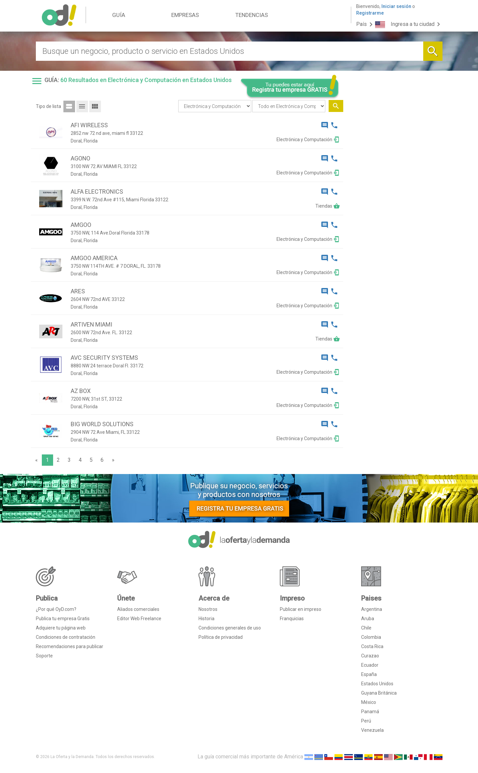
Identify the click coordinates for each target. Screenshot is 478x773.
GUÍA (118, 15)
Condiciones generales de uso (230, 627)
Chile (366, 627)
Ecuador (369, 665)
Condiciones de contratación (65, 637)
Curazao (370, 655)
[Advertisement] (395, 208)
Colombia (371, 637)
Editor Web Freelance (139, 618)
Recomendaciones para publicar (69, 646)
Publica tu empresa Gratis (63, 618)
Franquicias (292, 618)
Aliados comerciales (138, 609)
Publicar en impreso (300, 609)
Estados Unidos (377, 683)
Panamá (370, 711)
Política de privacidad (221, 637)
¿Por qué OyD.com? (56, 609)
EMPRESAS (185, 15)
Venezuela (372, 730)
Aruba (367, 618)
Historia (206, 618)
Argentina (371, 609)
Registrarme (370, 13)
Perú (366, 721)
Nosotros (208, 609)
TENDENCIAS (251, 15)
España (369, 674)
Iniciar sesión (396, 6)
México (368, 702)
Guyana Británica (379, 693)
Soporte (44, 655)
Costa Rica (372, 646)
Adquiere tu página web (61, 627)
